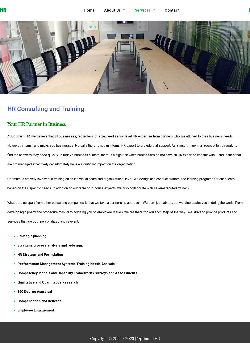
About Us (114, 10)
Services (145, 10)
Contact (172, 10)
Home (89, 10)
